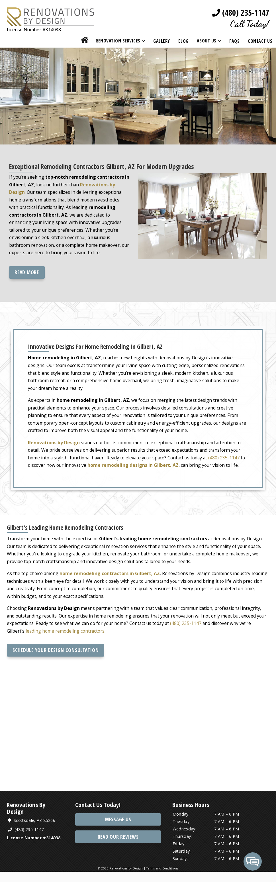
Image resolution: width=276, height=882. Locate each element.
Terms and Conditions (162, 879)
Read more (27, 274)
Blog (183, 41)
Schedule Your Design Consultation (56, 659)
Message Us (118, 829)
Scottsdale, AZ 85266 (32, 830)
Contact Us (260, 41)
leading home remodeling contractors (66, 640)
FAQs (234, 41)
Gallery (161, 41)
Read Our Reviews (118, 847)
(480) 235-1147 (240, 12)
